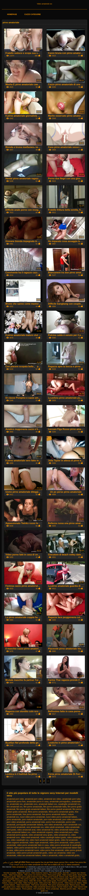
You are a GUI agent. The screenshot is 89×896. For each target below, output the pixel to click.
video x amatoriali (49, 855)
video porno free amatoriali (52, 850)
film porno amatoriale (33, 807)
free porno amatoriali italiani (54, 814)
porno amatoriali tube (35, 822)
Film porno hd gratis (28, 879)
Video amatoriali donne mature (44, 887)
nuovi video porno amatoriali (32, 817)
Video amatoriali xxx (44, 4)
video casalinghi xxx (20, 840)
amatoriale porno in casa (37, 801)
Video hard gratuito (16, 875)
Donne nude (63, 877)
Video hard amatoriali (24, 887)
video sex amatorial (56, 853)
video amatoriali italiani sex (66, 830)
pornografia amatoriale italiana (29, 824)
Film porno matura (51, 877)
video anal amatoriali (30, 837)
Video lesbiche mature (39, 873)
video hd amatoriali (69, 840)
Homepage (12, 14)
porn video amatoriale (71, 819)
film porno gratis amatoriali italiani (31, 809)
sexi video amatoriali (53, 824)
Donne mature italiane (12, 889)
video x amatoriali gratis (68, 855)
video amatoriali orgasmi (42, 832)
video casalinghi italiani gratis (53, 837)
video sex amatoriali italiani (29, 855)
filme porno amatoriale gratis (61, 812)
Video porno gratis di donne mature (30, 877)
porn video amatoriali (16, 822)
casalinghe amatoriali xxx (69, 804)
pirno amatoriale (14, 819)
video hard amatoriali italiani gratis (45, 840)
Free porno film (80, 862)
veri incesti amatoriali (16, 827)
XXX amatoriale (39, 889)
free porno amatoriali (32, 814)
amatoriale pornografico (60, 801)
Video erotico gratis (69, 875)
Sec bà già (45, 862)
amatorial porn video (34, 799)
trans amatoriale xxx (72, 824)
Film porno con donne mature (35, 875)
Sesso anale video (15, 883)
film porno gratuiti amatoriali (59, 809)
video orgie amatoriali (38, 842)
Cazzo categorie (32, 14)
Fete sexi (47, 865)
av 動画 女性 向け (58, 865)
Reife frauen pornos (56, 862)
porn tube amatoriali (52, 819)
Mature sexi (72, 881)
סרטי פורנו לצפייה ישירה (18, 865)
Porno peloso (62, 881)
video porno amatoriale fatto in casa (33, 845)
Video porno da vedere (73, 883)
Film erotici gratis (55, 873)
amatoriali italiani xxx (48, 804)
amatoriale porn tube (71, 799)
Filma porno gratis (54, 875)
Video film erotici (35, 881)
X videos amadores (72, 865)
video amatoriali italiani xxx (18, 832)
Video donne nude (80, 887)
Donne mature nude (64, 887)
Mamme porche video (68, 889)
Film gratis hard (75, 877)
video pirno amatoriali (58, 842)
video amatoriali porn (63, 832)
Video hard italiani (23, 885)
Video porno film (45, 883)
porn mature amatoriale (32, 819)
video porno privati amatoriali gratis (31, 853)
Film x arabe (69, 862)
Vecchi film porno (42, 879)
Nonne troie (82, 875)
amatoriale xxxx (30, 804)
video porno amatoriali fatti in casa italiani (32, 848)
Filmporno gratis (10, 877)
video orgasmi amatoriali (17, 842)
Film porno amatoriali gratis (58, 885)
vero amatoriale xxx (35, 827)
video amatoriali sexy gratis (41, 835)
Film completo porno (20, 881)
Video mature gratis (30, 883)
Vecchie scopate (9, 873)
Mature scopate (76, 879)
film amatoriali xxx (14, 807)
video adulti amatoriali (54, 827)
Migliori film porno (23, 873)
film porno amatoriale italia (54, 807)
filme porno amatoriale (38, 812)
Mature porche (58, 883)
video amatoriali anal (26, 830)
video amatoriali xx (62, 835)
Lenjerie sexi (74, 873)
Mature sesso (75, 885)
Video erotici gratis (49, 881)
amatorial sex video (52, 799)
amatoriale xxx (16, 804)
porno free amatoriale (55, 822)
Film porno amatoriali (39, 885)
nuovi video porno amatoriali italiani (61, 817)
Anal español (35, 862)
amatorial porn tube (15, 799)
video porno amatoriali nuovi (26, 850)
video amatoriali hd (44, 830)
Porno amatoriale (52, 889)
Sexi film (66, 873)
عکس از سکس (8, 862)
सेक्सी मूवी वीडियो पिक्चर (22, 862)
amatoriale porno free (16, 801)
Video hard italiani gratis (59, 879)
